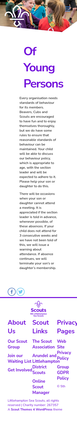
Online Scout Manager (40, 386)
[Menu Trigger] (67, 8)
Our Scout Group (17, 344)
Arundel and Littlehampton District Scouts (46, 364)
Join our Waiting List (19, 358)
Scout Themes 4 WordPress (31, 409)
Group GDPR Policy (63, 372)
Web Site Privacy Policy (64, 350)
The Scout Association (43, 344)
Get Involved (20, 370)
